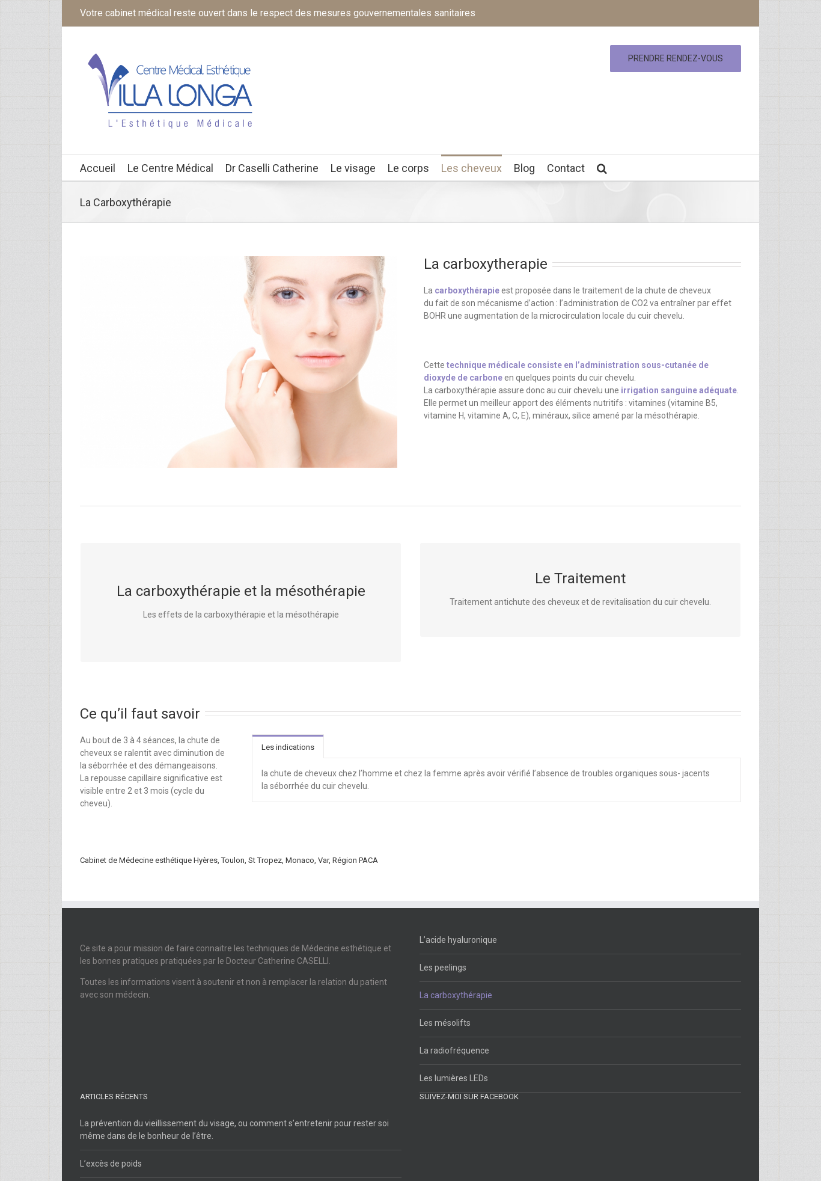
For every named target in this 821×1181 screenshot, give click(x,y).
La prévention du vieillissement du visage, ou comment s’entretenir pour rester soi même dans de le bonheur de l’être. (234, 1129)
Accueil (97, 168)
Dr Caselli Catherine (272, 168)
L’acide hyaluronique (458, 940)
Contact (566, 168)
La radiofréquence (454, 1050)
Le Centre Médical (170, 168)
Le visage (353, 168)
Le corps (408, 168)
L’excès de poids (111, 1163)
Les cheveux (471, 168)
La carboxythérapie (456, 995)
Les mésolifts (445, 1023)
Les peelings (443, 967)
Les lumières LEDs (454, 1078)
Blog (524, 168)
